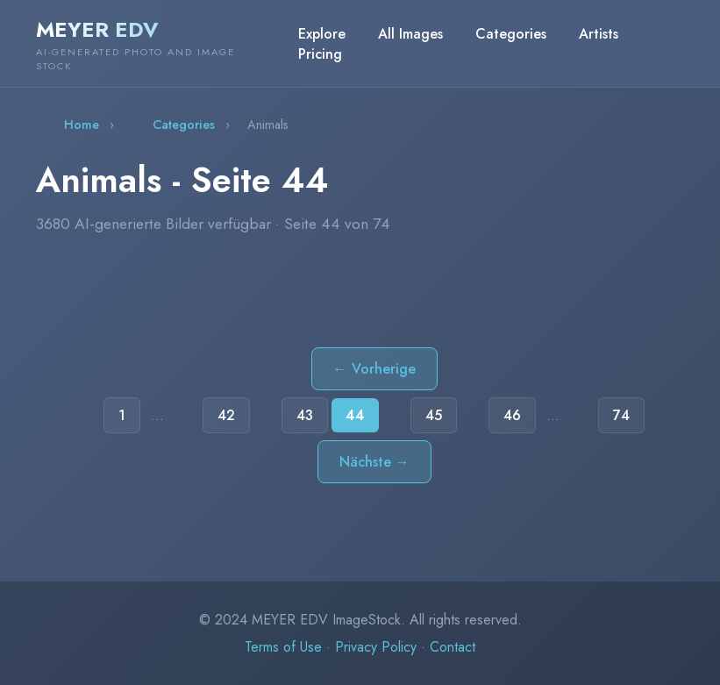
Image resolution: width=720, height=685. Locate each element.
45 (433, 415)
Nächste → (374, 462)
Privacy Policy (376, 647)
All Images (410, 34)
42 (226, 415)
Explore (322, 34)
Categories (510, 34)
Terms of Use (283, 647)
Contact (452, 647)
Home (81, 124)
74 (621, 415)
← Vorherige (374, 369)
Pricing (320, 54)
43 (304, 415)
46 (512, 415)
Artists (598, 34)
